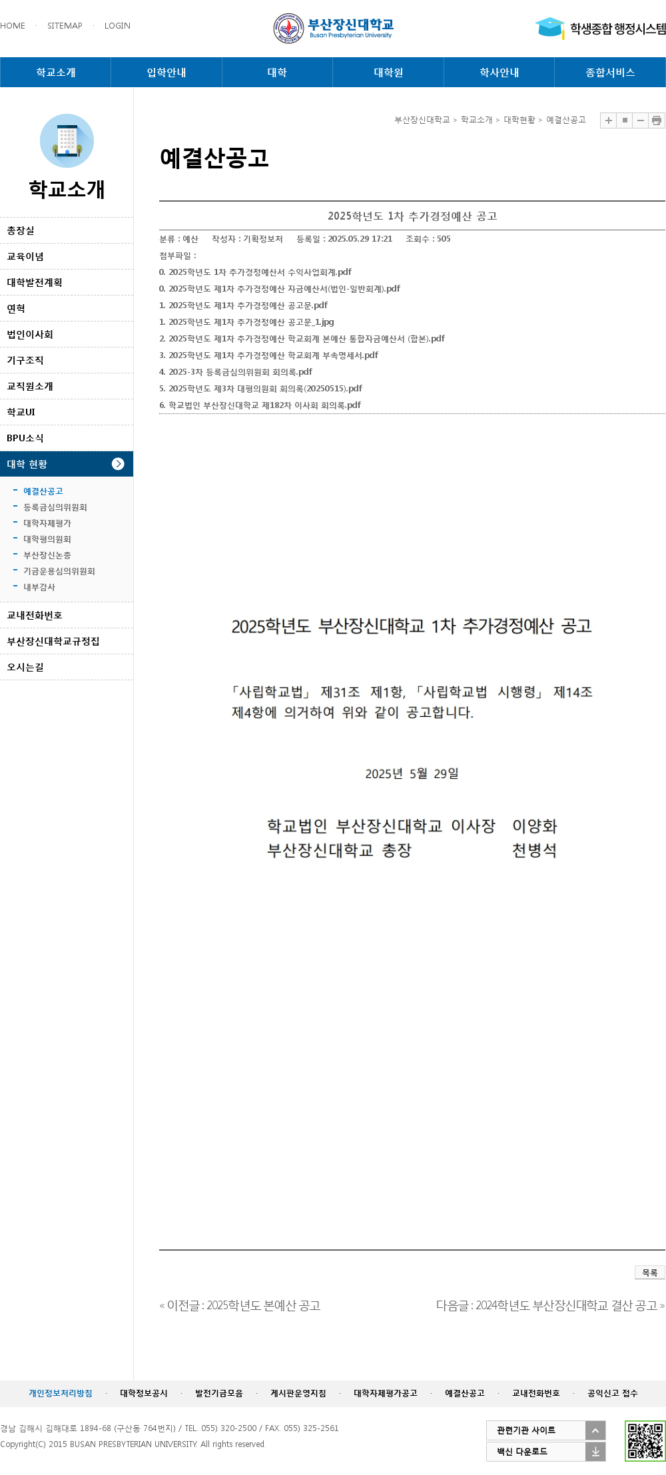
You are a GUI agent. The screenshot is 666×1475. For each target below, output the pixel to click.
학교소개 (56, 72)
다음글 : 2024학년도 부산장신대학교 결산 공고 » (550, 1303)
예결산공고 (43, 491)
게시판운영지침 (298, 1393)
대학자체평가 (47, 523)
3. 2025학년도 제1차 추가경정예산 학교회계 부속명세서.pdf (268, 355)
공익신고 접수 (612, 1393)
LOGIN (118, 25)
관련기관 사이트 (526, 1430)
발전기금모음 (219, 1393)
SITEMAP (65, 25)
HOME (12, 25)
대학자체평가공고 (386, 1393)
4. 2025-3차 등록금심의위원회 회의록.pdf (235, 372)
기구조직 (25, 359)
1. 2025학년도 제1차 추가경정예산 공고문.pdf (243, 305)
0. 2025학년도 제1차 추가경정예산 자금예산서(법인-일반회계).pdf (279, 289)
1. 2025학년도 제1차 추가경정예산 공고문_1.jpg (246, 322)
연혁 (16, 308)
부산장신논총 (47, 555)
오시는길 (25, 666)
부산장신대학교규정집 (53, 640)
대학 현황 (27, 463)
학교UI (21, 411)
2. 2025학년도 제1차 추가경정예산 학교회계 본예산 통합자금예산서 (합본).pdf (301, 338)
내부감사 (39, 587)
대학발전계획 (35, 282)
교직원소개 (30, 385)
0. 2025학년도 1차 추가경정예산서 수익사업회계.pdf (255, 272)
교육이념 (25, 256)
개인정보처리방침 (61, 1393)
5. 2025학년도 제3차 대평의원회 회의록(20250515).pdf (260, 388)
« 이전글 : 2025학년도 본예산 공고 (239, 1303)
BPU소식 (25, 437)
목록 (650, 1272)
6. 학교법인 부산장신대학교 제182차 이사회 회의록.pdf (259, 405)
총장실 (21, 230)
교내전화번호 (35, 614)
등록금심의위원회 (55, 507)
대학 (277, 72)
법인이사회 (30, 333)
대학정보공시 (144, 1393)
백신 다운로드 (522, 1451)
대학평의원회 (47, 539)
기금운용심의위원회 (59, 571)
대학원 (389, 72)
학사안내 (499, 72)
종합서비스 (610, 72)
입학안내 (166, 72)
